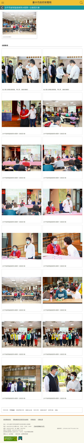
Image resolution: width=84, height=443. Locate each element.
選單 (2, 2)
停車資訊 (30, 419)
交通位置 (36, 419)
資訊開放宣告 (6, 419)
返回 (2, 8)
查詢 (81, 2)
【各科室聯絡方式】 (38, 425)
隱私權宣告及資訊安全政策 (18, 419)
